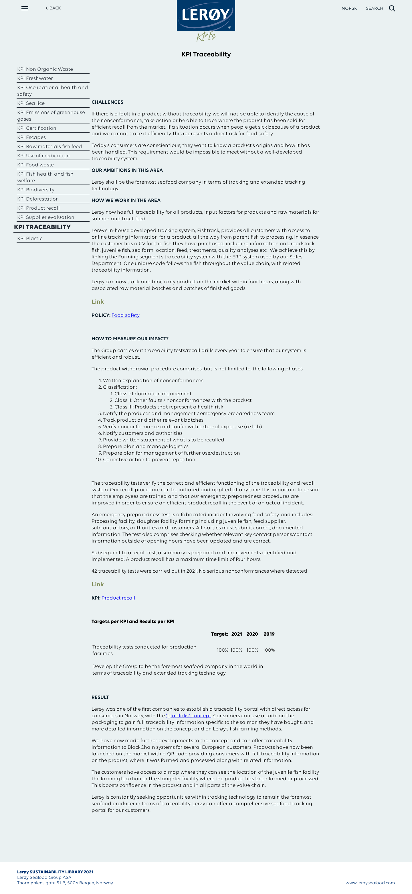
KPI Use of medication (43, 156)
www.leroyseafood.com (370, 883)
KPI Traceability (42, 227)
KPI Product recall (38, 208)
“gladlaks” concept (188, 716)
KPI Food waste (35, 165)
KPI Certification (36, 128)
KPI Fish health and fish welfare (45, 178)
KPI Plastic (29, 238)
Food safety (126, 315)
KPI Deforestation (38, 199)
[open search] (381, 9)
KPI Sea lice (31, 103)
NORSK (349, 8)
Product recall (118, 598)
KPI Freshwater (35, 78)
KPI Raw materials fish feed (49, 147)
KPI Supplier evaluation (45, 217)
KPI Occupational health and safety (52, 91)
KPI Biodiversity (35, 190)
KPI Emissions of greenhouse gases (51, 116)
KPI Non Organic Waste (45, 69)
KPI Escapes (31, 137)
